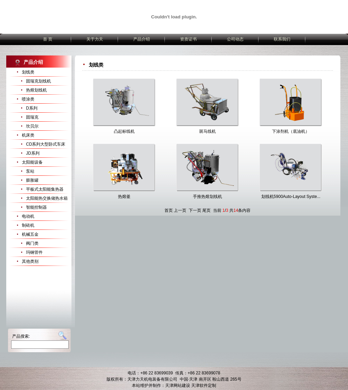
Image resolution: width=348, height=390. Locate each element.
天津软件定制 (203, 385)
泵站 (30, 171)
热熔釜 (124, 196)
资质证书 (188, 39)
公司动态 (235, 39)
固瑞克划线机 (38, 81)
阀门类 (32, 243)
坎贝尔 (32, 126)
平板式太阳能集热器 (44, 189)
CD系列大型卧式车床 (45, 144)
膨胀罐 (32, 180)
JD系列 (33, 153)
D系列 (31, 108)
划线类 (28, 72)
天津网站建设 (177, 385)
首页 (168, 210)
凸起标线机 (124, 131)
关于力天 (94, 39)
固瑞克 (32, 117)
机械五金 (30, 234)
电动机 (28, 216)
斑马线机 (207, 131)
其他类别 (30, 261)
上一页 (180, 210)
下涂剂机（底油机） (290, 131)
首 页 (47, 39)
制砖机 (28, 225)
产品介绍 (141, 39)
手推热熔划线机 (207, 196)
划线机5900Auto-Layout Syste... (291, 196)
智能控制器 (36, 207)
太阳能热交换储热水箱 (47, 198)
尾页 (206, 210)
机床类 (28, 135)
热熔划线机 (36, 90)
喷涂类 (28, 99)
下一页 (195, 210)
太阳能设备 (32, 162)
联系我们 (282, 39)
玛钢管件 (34, 252)
